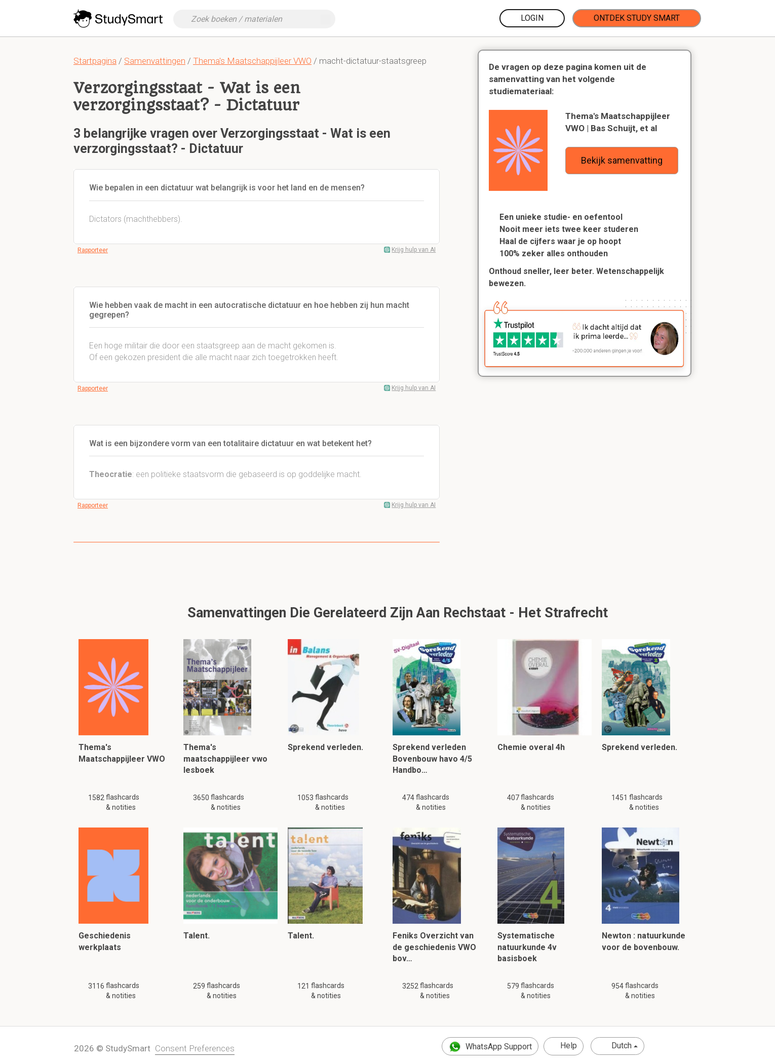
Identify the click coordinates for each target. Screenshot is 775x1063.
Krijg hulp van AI (414, 249)
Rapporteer (93, 250)
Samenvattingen (154, 61)
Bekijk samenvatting (622, 160)
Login (532, 18)
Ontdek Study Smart (637, 18)
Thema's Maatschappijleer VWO (252, 61)
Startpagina (95, 61)
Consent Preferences (195, 1048)
